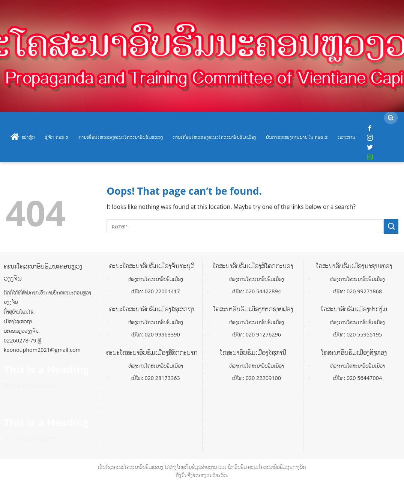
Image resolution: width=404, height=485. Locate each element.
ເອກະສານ (346, 137)
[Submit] (390, 118)
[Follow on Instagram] (370, 138)
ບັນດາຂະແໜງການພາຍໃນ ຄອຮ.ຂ (297, 137)
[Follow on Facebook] (370, 128)
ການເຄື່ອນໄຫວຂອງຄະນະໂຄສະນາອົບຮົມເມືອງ (214, 137)
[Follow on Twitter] (370, 147)
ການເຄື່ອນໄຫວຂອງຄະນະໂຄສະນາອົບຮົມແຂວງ (120, 137)
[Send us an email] (370, 157)
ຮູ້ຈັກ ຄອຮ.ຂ (57, 137)
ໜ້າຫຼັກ (23, 137)
